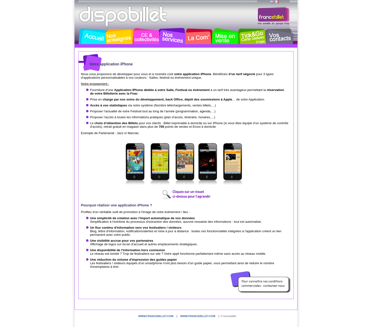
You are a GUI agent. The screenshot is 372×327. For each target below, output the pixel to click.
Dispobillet (124, 16)
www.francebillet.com (155, 316)
